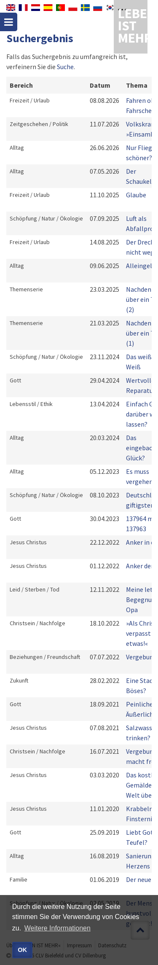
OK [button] (22, 949)
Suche (65, 66)
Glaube (136, 195)
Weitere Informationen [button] (57, 928)
